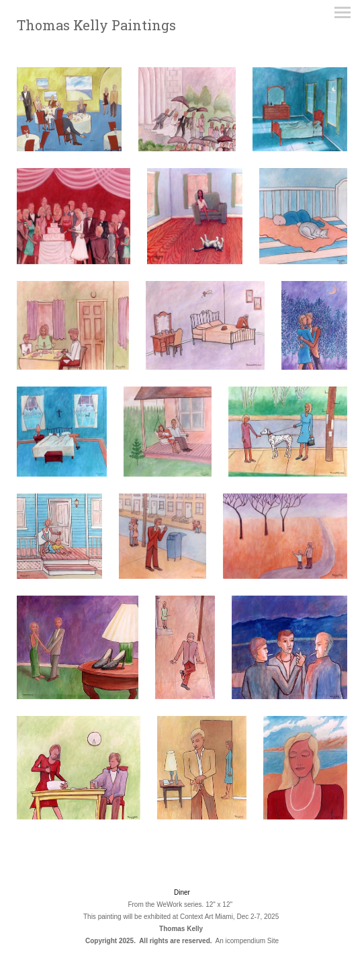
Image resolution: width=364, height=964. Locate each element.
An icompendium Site (247, 941)
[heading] (96, 27)
